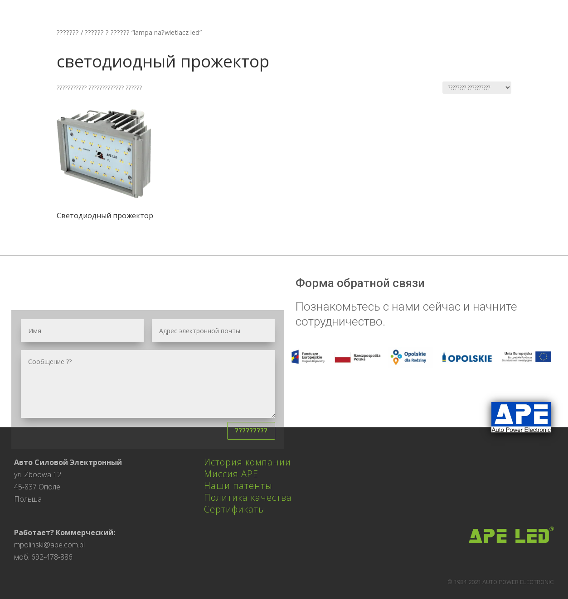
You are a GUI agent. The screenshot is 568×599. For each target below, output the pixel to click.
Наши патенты (238, 485)
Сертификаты (235, 509)
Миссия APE (231, 474)
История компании (247, 462)
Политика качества (248, 497)
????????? (251, 430)
